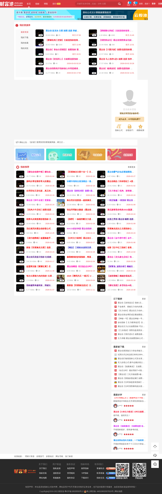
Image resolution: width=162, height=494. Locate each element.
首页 (29, 4)
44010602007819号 (105, 491)
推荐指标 (85, 468)
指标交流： (101, 478)
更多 (144, 299)
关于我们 (43, 468)
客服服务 (57, 478)
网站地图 (43, 478)
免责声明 (71, 468)
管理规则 (71, 473)
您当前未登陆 (129, 109)
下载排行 (85, 478)
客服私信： (101, 468)
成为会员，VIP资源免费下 (130, 119)
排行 (55, 4)
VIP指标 (85, 473)
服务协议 (71, 478)
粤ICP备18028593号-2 (74, 491)
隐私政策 (57, 468)
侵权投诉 (57, 473)
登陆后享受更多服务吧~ (129, 113)
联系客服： (101, 473)
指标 (37, 4)
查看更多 (131, 167)
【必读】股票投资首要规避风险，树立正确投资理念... (51, 142)
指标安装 (43, 473)
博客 (46, 4)
